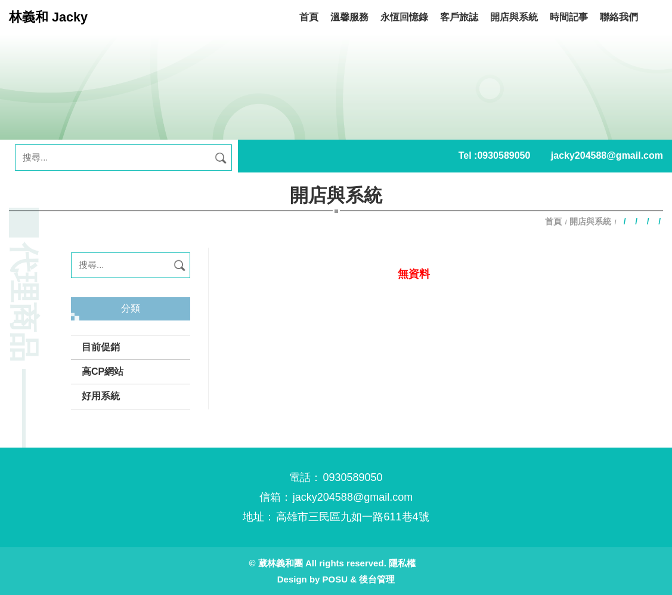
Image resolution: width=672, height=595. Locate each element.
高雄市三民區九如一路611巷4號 (352, 517)
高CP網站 (102, 371)
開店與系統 (590, 221)
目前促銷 (101, 347)
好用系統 (101, 396)
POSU (335, 579)
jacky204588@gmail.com (607, 155)
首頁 (554, 221)
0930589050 (503, 155)
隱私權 (402, 563)
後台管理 (377, 579)
